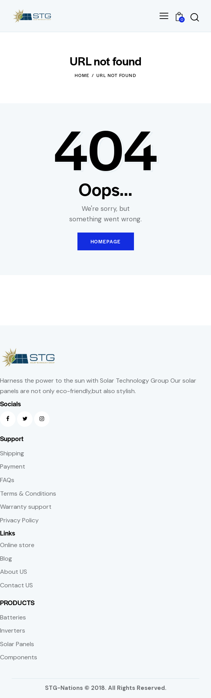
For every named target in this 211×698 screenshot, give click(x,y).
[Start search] (194, 17)
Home (82, 75)
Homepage (106, 241)
